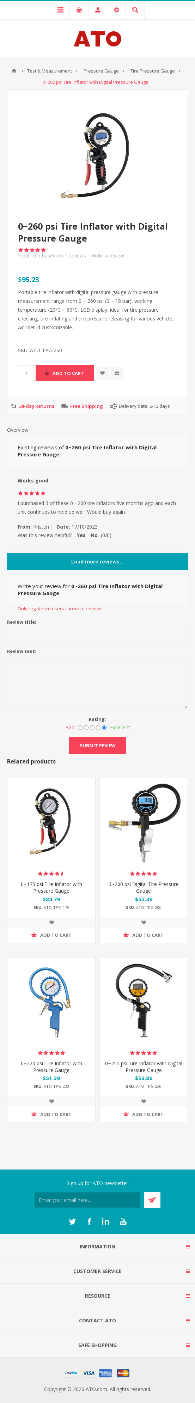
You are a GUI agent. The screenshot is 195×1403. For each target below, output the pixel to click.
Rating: (97, 719)
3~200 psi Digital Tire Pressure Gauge (143, 887)
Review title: (21, 622)
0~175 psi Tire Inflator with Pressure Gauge (51, 887)
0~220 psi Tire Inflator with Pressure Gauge (51, 1066)
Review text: (21, 651)
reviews (75, 255)
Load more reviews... (97, 561)
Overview (17, 429)
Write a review (108, 255)
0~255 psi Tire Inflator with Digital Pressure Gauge (143, 1066)
